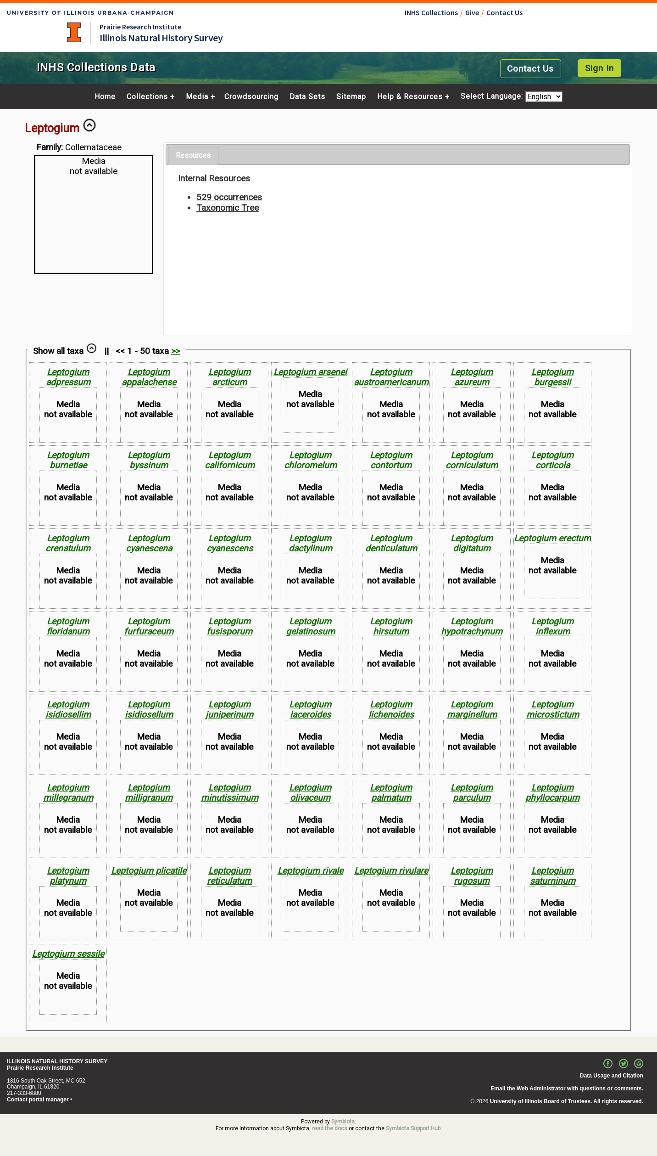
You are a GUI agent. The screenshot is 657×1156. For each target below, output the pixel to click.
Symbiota (343, 1121)
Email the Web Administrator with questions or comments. (566, 1088)
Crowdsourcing (251, 97)
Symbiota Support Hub (413, 1128)
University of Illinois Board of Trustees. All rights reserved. (566, 1101)
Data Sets (307, 97)
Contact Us (504, 12)
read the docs (329, 1128)
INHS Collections (431, 12)
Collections (147, 97)
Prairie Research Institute (140, 26)
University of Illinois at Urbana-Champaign (74, 32)
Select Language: (493, 96)
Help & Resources (410, 97)
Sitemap (351, 97)
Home (105, 97)
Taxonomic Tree (227, 207)
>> (175, 351)
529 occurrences (229, 197)
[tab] (193, 156)
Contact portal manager (38, 1099)
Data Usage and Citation (611, 1075)
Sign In (599, 68)
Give (472, 12)
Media (197, 97)
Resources (193, 155)
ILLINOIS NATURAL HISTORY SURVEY (57, 1061)
